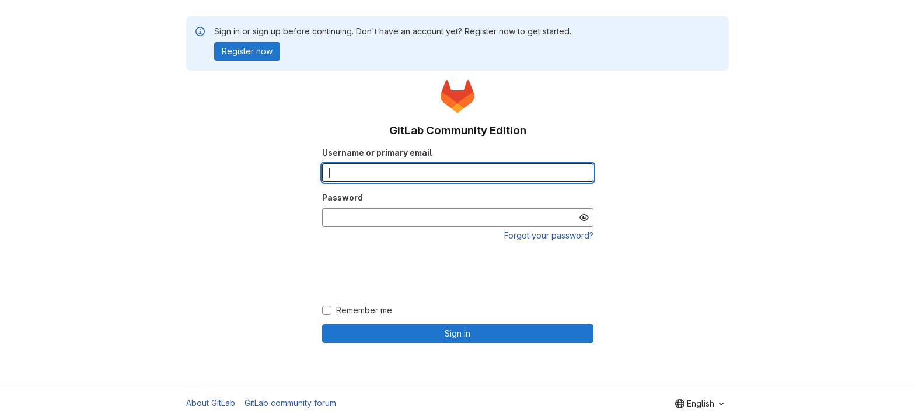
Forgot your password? (548, 235)
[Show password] (584, 217)
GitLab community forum (290, 403)
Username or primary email (377, 153)
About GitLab (210, 403)
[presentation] (457, 273)
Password (342, 197)
